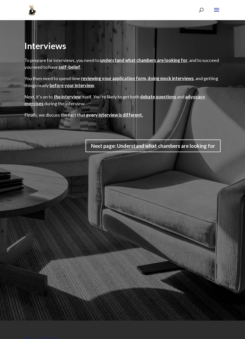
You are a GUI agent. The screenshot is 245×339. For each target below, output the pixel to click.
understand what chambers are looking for (143, 60)
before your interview (72, 85)
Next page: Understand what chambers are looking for (153, 146)
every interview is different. (114, 115)
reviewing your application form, (114, 78)
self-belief (69, 67)
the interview (67, 96)
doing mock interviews (171, 78)
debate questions (158, 96)
